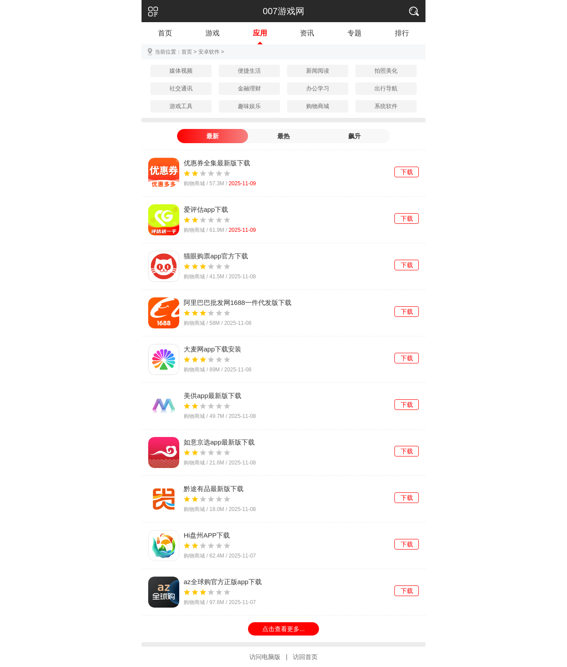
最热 (283, 136)
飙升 (354, 136)
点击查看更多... (283, 628)
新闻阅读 (317, 70)
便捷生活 (249, 70)
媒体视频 (181, 70)
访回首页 (305, 656)
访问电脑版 (264, 656)
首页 (165, 33)
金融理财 (249, 88)
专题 (354, 33)
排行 (402, 33)
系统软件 (386, 106)
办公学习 (317, 88)
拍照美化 (386, 70)
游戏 (212, 33)
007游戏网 (283, 11)
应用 (260, 33)
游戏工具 (181, 106)
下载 (407, 172)
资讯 (307, 33)
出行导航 (386, 88)
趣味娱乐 (249, 106)
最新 (212, 136)
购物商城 (317, 106)
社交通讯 (181, 88)
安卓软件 (209, 52)
